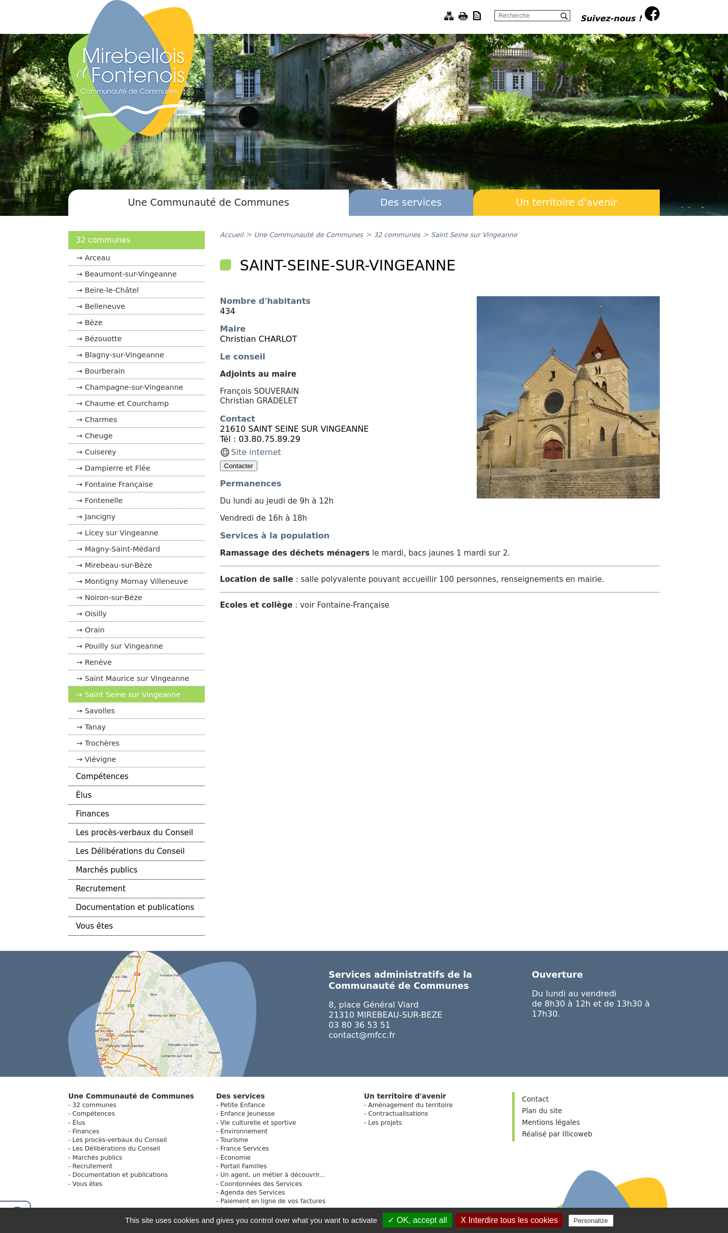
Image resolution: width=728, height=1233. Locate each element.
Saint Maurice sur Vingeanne (137, 678)
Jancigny (100, 517)
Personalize (591, 1220)
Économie (235, 1157)
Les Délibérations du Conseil (130, 851)
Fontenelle (104, 500)
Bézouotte (103, 339)
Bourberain (105, 371)
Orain (95, 630)
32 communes (103, 240)
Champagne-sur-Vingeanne (134, 387)
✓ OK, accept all (417, 1220)
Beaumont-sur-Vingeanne (131, 274)
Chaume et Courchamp (127, 403)
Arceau (97, 258)
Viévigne (100, 759)
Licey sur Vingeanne (122, 533)
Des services (410, 202)
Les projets (385, 1122)
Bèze (94, 322)
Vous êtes (94, 926)
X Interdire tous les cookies (509, 1220)
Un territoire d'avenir (566, 202)
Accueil (231, 235)
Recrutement (100, 888)
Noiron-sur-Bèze (114, 597)
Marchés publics (107, 870)
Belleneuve (105, 306)
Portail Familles (243, 1166)
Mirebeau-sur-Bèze (118, 565)
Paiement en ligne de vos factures (273, 1201)
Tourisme (234, 1140)
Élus (84, 795)
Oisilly (96, 614)
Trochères (102, 743)
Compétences (102, 776)
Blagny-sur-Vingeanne (124, 355)
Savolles (100, 711)
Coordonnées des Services (261, 1184)
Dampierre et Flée (118, 468)
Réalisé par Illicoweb (557, 1134)
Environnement (243, 1131)
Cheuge (99, 436)
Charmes (101, 420)
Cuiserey (101, 452)
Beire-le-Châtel (112, 290)
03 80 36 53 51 (359, 1025)
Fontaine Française (119, 484)
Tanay (95, 727)
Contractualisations (398, 1113)
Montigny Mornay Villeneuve (136, 581)
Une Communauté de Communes (208, 202)
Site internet (256, 452)
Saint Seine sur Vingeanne (132, 695)
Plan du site (542, 1111)
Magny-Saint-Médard (122, 549)
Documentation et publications (135, 907)
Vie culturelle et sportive (258, 1122)
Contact (535, 1099)
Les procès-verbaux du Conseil (134, 832)
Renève (98, 662)
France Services (244, 1148)
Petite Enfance (242, 1105)
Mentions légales (551, 1122)
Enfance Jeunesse (247, 1113)
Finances (92, 813)
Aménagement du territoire (410, 1105)
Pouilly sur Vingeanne (124, 646)
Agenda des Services (252, 1192)
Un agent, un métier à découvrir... (272, 1174)
